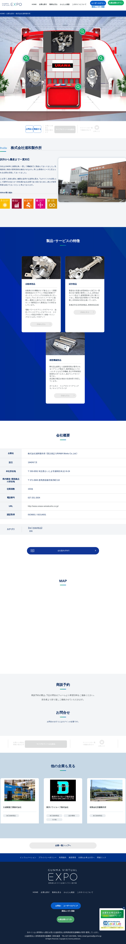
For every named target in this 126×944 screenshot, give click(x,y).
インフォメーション (31, 855)
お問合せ (18, 128)
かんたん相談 (65, 5)
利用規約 (62, 855)
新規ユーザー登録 (99, 8)
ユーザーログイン (99, 4)
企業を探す (44, 5)
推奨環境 (71, 855)
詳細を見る (41, 323)
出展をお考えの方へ (84, 855)
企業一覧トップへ (63, 843)
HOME (35, 5)
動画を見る (54, 5)
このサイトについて (80, 5)
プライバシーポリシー (49, 855)
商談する (44, 128)
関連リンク (98, 855)
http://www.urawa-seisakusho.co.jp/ (43, 505)
